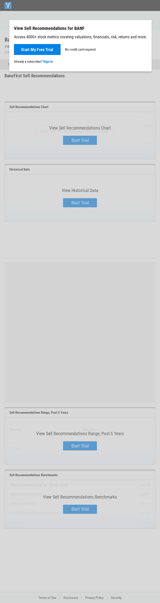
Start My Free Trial (37, 49)
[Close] (145, 28)
